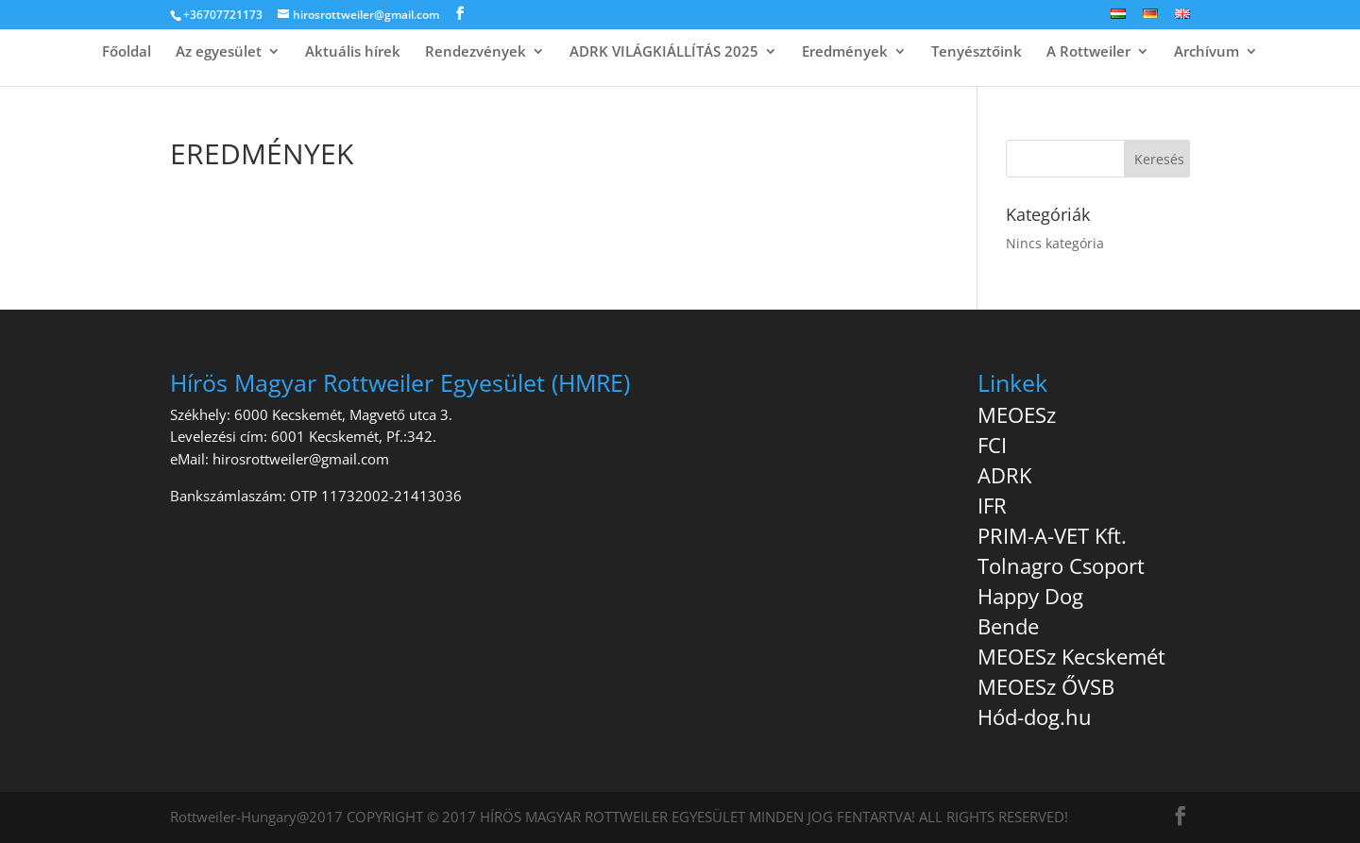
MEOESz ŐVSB (1046, 686)
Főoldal (126, 52)
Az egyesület (219, 52)
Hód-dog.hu (1035, 716)
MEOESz (1017, 414)
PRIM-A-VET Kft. (1052, 535)
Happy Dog (1030, 596)
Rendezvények (475, 52)
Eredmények (845, 52)
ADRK (1004, 475)
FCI (992, 444)
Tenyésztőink (976, 52)
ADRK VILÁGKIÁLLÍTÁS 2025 (664, 52)
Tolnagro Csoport (1061, 565)
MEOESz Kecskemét (1071, 656)
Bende (1008, 626)
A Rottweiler (1088, 52)
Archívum (1206, 52)
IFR (992, 505)
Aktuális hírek (352, 52)
